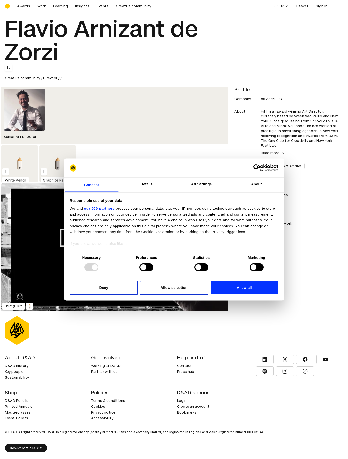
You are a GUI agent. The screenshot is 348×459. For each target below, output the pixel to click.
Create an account (193, 406)
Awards (23, 6)
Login (182, 401)
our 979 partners (99, 208)
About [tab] (256, 184)
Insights (82, 6)
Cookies (98, 406)
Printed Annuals (18, 406)
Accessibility (102, 418)
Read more (273, 152)
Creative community (133, 6)
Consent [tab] (91, 185)
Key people (14, 372)
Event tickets (16, 418)
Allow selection (174, 287)
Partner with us (104, 372)
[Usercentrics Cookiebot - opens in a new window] (257, 168)
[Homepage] (7, 6)
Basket (302, 6)
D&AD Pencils (16, 401)
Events (103, 6)
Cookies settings (26, 448)
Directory (51, 78)
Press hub (185, 372)
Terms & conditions (108, 401)
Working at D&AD (106, 366)
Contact (184, 366)
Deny (103, 287)
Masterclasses (18, 412)
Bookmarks (187, 412)
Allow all (244, 287)
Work (41, 6)
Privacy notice (103, 412)
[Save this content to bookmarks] (8, 67)
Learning (60, 6)
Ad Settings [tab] (201, 184)
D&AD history (16, 366)
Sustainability (17, 377)
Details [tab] (146, 184)
